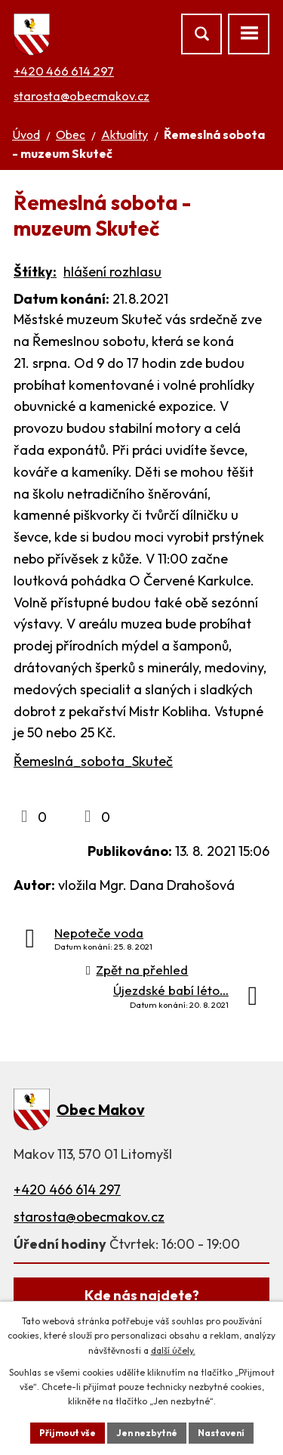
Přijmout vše (67, 1432)
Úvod (26, 134)
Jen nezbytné (146, 1432)
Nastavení (221, 1432)
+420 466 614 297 (64, 71)
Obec (70, 134)
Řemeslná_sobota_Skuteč (93, 761)
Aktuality (124, 134)
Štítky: (35, 271)
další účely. (173, 1350)
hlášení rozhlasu (112, 271)
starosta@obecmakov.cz (81, 95)
